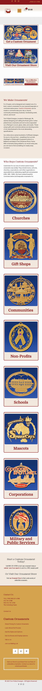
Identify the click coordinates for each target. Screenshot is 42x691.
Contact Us (7, 611)
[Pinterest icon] (15, 1)
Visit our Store (11, 662)
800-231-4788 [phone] (35, 2)
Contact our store (27, 664)
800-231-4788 (15, 598)
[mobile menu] (19, 11)
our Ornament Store (15, 578)
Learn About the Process (13, 628)
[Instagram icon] (18, 1)
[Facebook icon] (12, 1)
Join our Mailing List (11, 643)
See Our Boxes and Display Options (16, 636)
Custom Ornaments (25, 108)
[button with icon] (15, 651)
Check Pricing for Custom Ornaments (17, 624)
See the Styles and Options (13, 632)
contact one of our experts (12, 568)
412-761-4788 (8, 601)
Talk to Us (8, 639)
